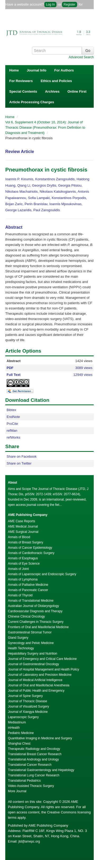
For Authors (64, 70)
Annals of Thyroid (20, 595)
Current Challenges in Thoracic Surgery (36, 622)
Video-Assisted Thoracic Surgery (31, 786)
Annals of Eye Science (24, 563)
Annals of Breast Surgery (25, 542)
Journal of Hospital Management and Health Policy (43, 669)
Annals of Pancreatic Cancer (28, 590)
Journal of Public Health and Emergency (36, 690)
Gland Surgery (18, 638)
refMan (12, 431)
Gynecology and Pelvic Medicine (31, 643)
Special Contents (23, 91)
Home (14, 70)
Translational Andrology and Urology (33, 759)
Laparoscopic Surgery (23, 717)
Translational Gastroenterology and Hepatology (41, 770)
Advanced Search (81, 57)
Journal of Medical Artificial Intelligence (35, 680)
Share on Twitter (19, 463)
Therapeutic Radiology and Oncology (34, 749)
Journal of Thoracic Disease (27, 701)
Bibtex (11, 410)
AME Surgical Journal (23, 532)
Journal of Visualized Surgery (28, 706)
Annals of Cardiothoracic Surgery (31, 553)
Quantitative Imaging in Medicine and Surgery (40, 738)
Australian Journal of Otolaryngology (33, 606)
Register (70, 4)
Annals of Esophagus (23, 558)
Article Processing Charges (31, 102)
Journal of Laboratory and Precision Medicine (40, 675)
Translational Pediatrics (24, 780)
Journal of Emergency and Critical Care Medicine (42, 659)
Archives (52, 91)
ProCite (12, 424)
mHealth (14, 728)
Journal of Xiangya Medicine (28, 712)
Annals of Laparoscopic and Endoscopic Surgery (42, 574)
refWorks (13, 437)
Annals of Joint (18, 569)
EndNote (13, 417)
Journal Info (36, 70)
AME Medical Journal (23, 526)
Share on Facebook (21, 456)
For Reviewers (21, 81)
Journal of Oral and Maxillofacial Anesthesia (38, 685)
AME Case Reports (21, 521)
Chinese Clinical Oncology (26, 616)
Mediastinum (17, 722)
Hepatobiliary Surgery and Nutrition (32, 653)
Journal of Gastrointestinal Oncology (33, 664)
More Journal (17, 791)
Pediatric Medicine (21, 733)
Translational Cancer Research (29, 765)
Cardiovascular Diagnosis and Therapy (35, 611)
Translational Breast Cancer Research (35, 754)
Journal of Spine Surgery (25, 696)
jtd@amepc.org (29, 841)
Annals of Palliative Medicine (28, 585)
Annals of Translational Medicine (31, 600)
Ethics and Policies (56, 81)
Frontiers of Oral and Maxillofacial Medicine (38, 627)
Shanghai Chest (19, 743)
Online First (76, 91)
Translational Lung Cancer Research (33, 775)
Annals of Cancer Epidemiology (30, 548)
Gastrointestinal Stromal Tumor (29, 632)
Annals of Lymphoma (22, 579)
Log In (50, 4)
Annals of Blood (19, 537)
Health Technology (21, 648)
